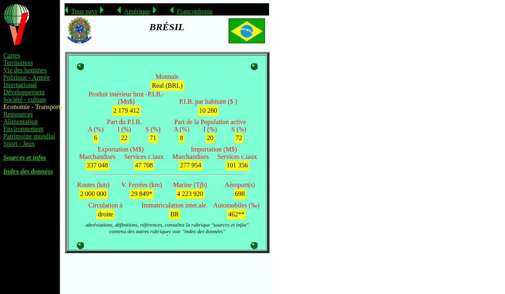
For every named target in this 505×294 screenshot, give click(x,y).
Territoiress (18, 62)
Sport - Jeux (19, 143)
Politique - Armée (26, 77)
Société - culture (24, 99)
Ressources (18, 114)
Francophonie (195, 11)
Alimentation (20, 121)
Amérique (137, 11)
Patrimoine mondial (29, 136)
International (20, 84)
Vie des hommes (25, 70)
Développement (24, 92)
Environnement (23, 128)
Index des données (28, 171)
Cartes (11, 55)
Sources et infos (24, 157)
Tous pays (84, 11)
